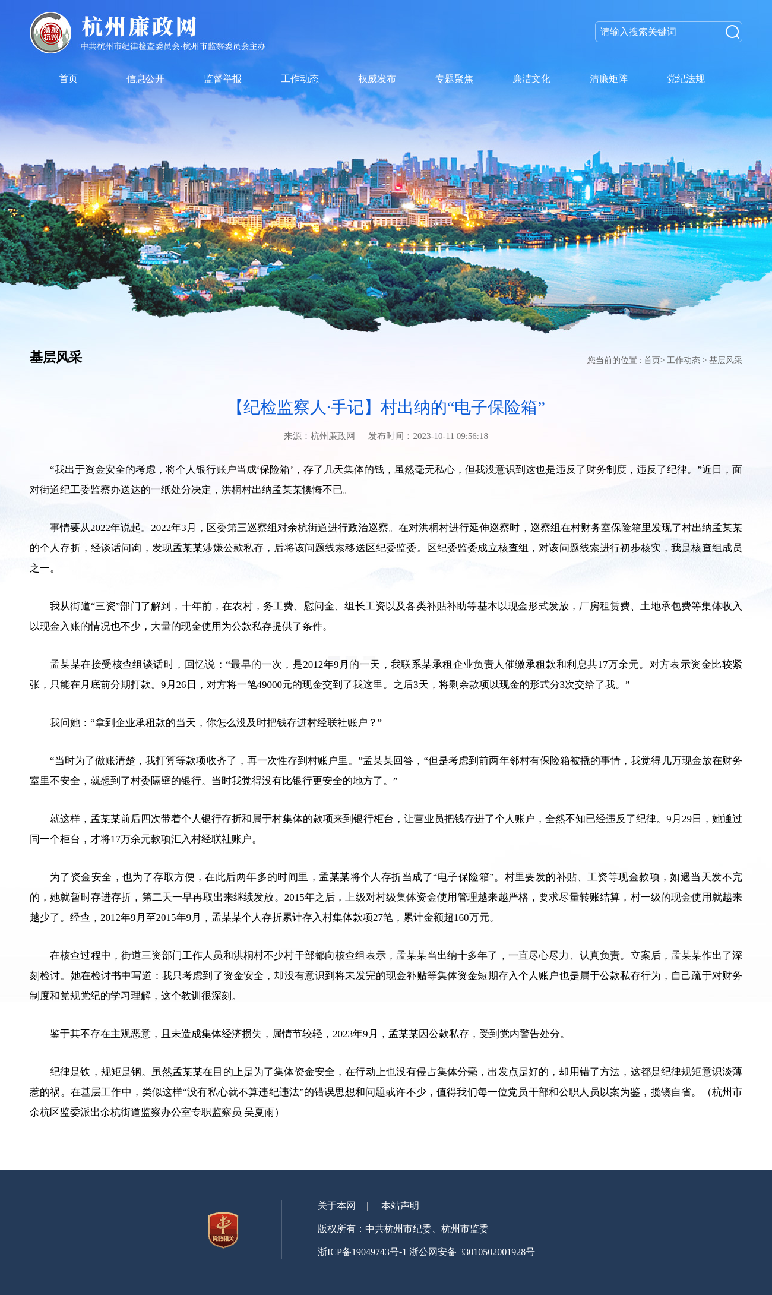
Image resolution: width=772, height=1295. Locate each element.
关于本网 (337, 1206)
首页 (652, 360)
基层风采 (725, 360)
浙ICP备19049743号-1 (362, 1252)
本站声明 (400, 1206)
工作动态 (683, 360)
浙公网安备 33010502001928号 (472, 1252)
